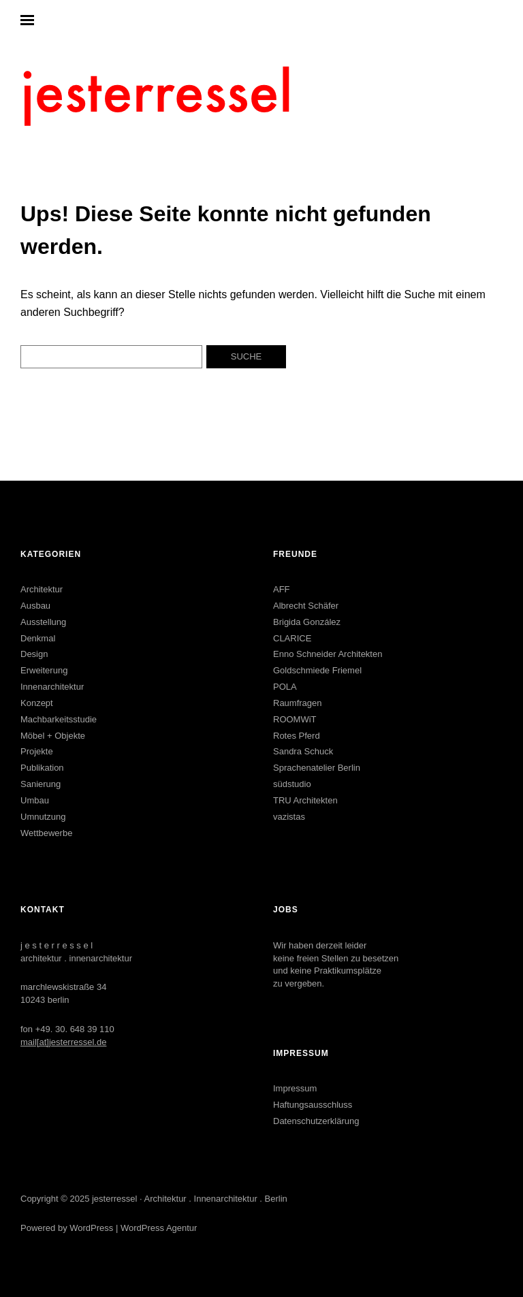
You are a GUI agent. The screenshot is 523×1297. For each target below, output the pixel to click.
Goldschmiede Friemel (317, 670)
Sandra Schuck (303, 751)
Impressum (295, 1088)
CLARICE (292, 638)
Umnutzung (42, 817)
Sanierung (40, 784)
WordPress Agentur (159, 1228)
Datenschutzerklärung (316, 1121)
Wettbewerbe (46, 833)
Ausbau (35, 606)
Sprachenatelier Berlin (316, 768)
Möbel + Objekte (52, 736)
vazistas (289, 817)
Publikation (42, 768)
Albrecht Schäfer (305, 606)
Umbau (34, 800)
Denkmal (37, 638)
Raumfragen (297, 703)
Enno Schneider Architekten (327, 654)
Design (34, 654)
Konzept (36, 703)
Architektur (41, 589)
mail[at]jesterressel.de (63, 1042)
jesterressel (114, 1199)
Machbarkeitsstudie (58, 719)
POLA (285, 687)
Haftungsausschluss (312, 1105)
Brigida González (306, 622)
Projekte (36, 751)
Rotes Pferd (296, 736)
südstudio (292, 784)
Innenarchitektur (52, 687)
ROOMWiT (295, 719)
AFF (281, 589)
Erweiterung (43, 670)
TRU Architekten (305, 800)
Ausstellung (43, 622)
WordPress (91, 1228)
